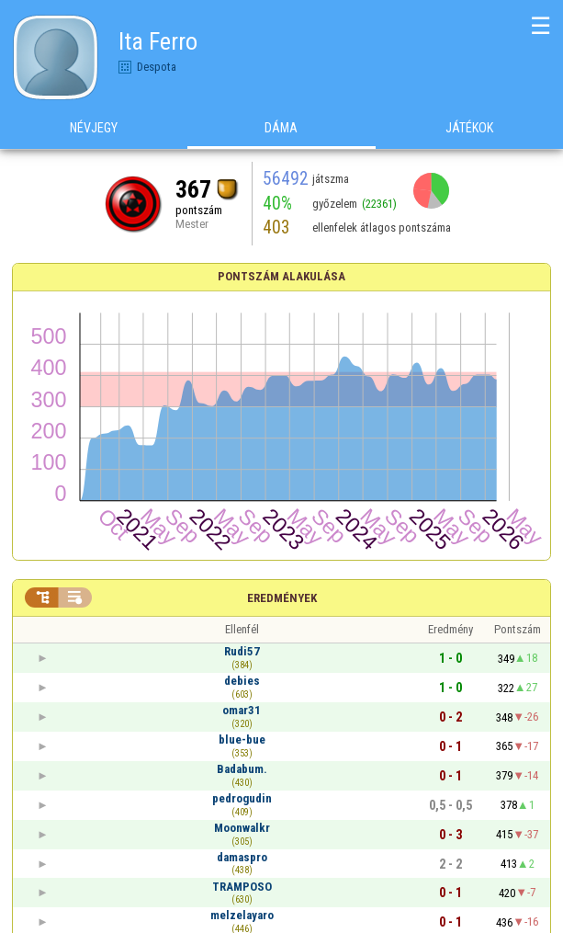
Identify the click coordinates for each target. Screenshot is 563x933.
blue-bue (242, 739)
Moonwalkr (242, 828)
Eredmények (282, 598)
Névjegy (94, 127)
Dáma (281, 127)
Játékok (469, 127)
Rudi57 (242, 651)
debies (242, 681)
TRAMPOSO (242, 886)
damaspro (242, 857)
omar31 (241, 710)
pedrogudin (242, 798)
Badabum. (242, 769)
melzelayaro (242, 915)
